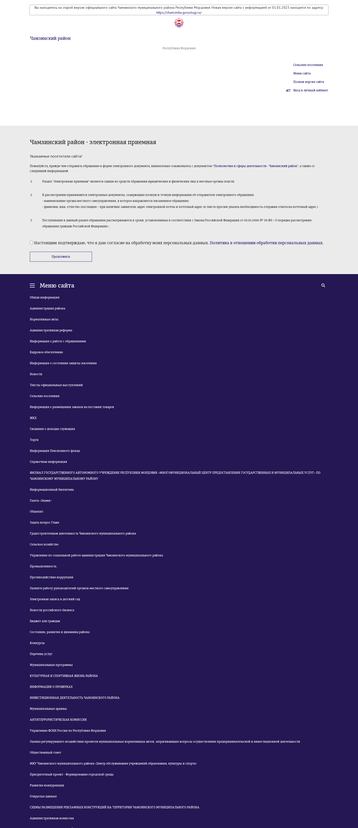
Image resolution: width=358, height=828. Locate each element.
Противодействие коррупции (51, 577)
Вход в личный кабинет (310, 90)
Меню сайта (302, 73)
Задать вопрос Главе (44, 522)
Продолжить (61, 256)
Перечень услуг (41, 654)
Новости (36, 374)
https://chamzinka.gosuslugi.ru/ (179, 12)
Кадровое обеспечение (46, 352)
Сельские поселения (308, 65)
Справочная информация (48, 462)
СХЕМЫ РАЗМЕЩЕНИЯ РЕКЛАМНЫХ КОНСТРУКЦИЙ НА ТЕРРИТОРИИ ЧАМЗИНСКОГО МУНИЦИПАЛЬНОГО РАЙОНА (114, 807)
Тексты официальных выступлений (56, 385)
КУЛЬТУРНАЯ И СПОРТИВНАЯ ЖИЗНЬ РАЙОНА (64, 676)
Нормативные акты (44, 319)
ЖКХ (33, 418)
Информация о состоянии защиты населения (63, 363)
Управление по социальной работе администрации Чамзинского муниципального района (96, 555)
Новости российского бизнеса (52, 610)
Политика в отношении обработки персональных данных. (266, 242)
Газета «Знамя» (41, 500)
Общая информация (44, 297)
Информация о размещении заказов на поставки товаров (72, 407)
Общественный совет (45, 752)
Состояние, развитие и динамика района (60, 632)
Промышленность (43, 566)
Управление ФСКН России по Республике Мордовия (68, 730)
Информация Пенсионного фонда (55, 451)
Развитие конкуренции (47, 785)
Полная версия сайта (308, 82)
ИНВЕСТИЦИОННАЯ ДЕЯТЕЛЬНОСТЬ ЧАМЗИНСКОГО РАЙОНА (75, 698)
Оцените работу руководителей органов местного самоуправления (79, 588)
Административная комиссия (52, 818)
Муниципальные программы (51, 665)
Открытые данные (43, 796)
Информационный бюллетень (52, 489)
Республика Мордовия (179, 48)
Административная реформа (51, 330)
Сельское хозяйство (44, 544)
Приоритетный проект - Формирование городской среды (72, 774)
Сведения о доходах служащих (52, 429)
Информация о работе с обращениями (58, 341)
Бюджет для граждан (45, 621)
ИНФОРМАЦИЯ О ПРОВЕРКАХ (51, 687)
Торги (34, 440)
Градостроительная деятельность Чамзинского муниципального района (83, 533)
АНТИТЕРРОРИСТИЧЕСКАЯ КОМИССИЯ (58, 719)
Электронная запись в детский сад (55, 599)
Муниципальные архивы (48, 708)
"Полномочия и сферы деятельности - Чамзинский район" (255, 166)
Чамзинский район (50, 38)
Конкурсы (37, 643)
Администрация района (47, 308)
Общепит (36, 511)
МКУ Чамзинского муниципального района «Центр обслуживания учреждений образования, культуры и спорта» (113, 763)
